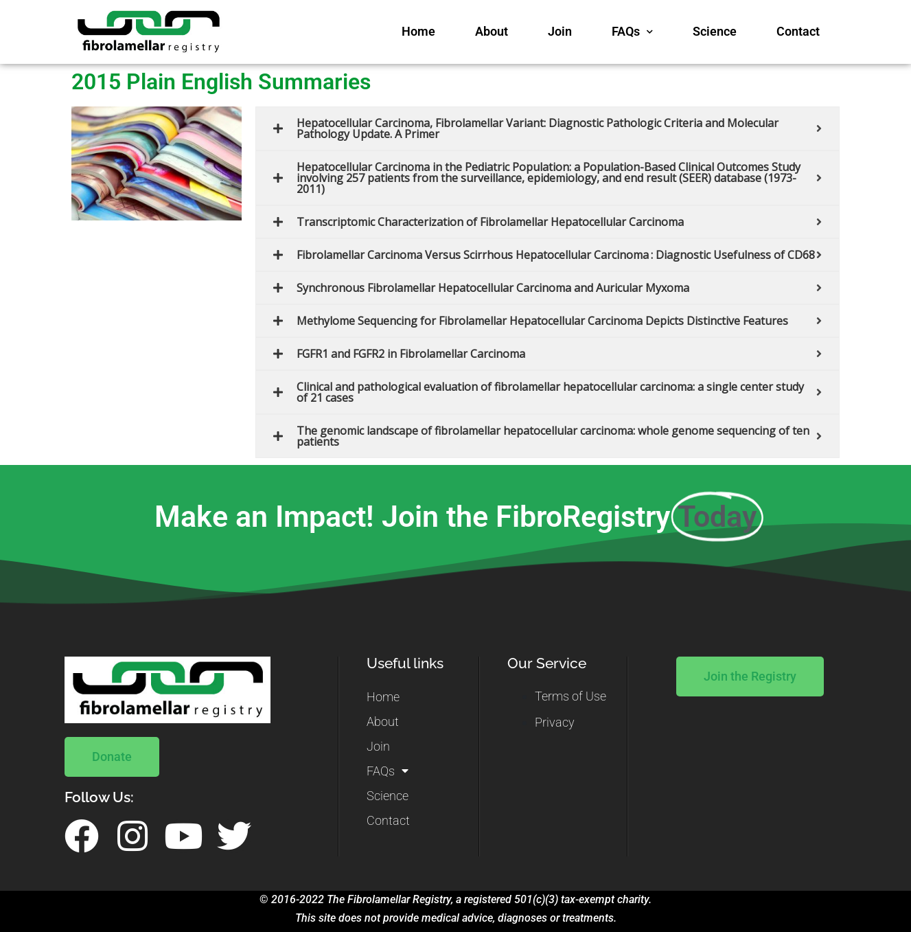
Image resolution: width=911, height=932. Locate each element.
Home (418, 31)
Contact (798, 31)
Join (560, 31)
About (491, 31)
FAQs (632, 32)
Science (715, 31)
